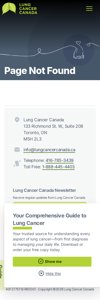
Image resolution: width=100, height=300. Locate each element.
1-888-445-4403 (58, 166)
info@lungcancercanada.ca (49, 149)
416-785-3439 (60, 160)
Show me (50, 261)
